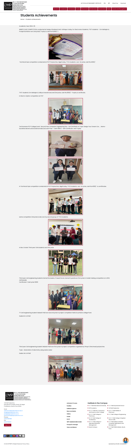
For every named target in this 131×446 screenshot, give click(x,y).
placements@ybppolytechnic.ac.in (13, 415)
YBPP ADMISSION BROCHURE (74, 422)
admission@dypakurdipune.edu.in (13, 410)
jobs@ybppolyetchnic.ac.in (11, 414)
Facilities (69, 406)
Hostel (68, 416)
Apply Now (7, 425)
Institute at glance (71, 408)
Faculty (78, 9)
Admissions (71, 9)
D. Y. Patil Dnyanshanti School (116, 405)
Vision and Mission (72, 427)
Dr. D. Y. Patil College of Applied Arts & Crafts (117, 418)
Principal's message (72, 424)
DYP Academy (93, 408)
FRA (105, 3)
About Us (56, 9)
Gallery (69, 414)
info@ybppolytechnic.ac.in (11, 412)
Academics (63, 9)
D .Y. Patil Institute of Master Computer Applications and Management (116, 423)
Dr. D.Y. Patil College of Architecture (95, 418)
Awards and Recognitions (119, 9)
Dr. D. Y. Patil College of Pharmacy (95, 415)
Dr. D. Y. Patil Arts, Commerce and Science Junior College (96, 411)
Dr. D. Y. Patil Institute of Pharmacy (115, 411)
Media (109, 9)
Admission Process (72, 403)
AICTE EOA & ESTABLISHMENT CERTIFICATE (91, 3)
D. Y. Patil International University (97, 405)
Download (123, 3)
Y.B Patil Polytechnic (114, 408)
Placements (85, 9)
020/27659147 (7, 422)
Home (22, 19)
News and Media (71, 411)
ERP (109, 3)
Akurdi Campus (93, 427)
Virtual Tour (115, 3)
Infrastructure (93, 9)
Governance (102, 9)
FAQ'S (68, 419)
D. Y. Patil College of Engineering (117, 414)
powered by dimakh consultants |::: (118, 444)
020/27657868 (8, 418)
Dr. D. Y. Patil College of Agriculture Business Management (95, 423)
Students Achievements (33, 19)
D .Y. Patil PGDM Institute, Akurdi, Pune (117, 427)
